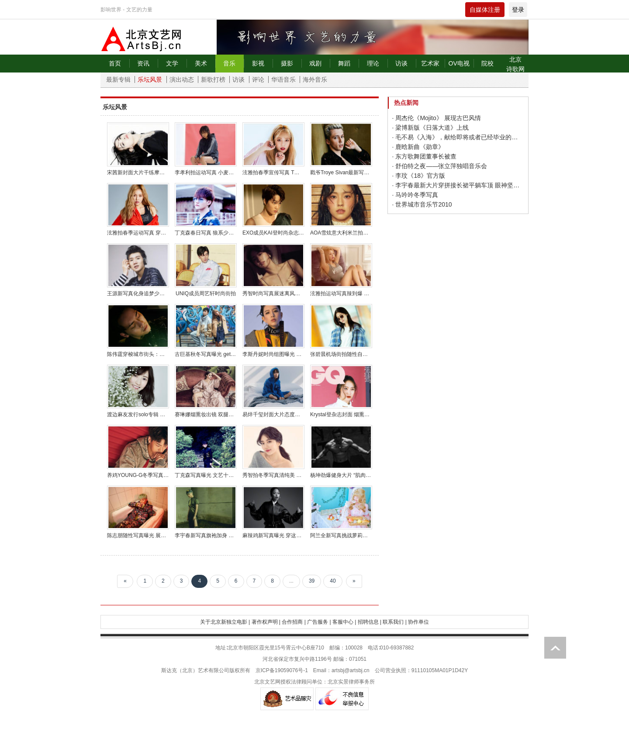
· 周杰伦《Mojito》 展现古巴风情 (436, 117)
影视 (258, 63)
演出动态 (181, 79)
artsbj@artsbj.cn (351, 670)
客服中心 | (344, 622)
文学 (172, 63)
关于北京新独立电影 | (225, 622)
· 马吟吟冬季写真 (415, 194)
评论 (258, 79)
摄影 (287, 63)
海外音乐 (315, 79)
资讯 (143, 63)
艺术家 (430, 63)
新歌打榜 (213, 79)
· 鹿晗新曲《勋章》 (418, 146)
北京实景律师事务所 (351, 682)
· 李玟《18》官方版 (418, 175)
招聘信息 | (369, 622)
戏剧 (315, 63)
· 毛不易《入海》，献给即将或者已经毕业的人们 (458, 137)
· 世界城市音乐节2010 (422, 204)
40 (332, 581)
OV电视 (459, 63)
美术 (201, 63)
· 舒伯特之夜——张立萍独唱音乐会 (439, 165)
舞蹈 (344, 63)
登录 (518, 9)
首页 (115, 63)
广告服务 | (319, 622)
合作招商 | (293, 622)
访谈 (401, 63)
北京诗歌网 (515, 64)
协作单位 (418, 622)
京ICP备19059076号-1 (282, 670)
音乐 (229, 63)
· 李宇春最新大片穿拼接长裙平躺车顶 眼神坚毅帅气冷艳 (458, 185)
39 (311, 581)
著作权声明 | (266, 622)
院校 (487, 63)
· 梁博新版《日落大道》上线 (430, 127)
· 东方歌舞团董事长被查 (424, 156)
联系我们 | (394, 622)
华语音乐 (283, 79)
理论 (373, 63)
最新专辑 (118, 79)
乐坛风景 (150, 79)
